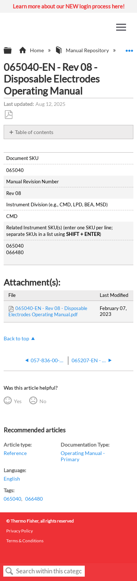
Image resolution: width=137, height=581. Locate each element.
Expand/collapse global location (129, 48)
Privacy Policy (19, 531)
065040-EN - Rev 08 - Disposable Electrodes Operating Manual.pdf (47, 311)
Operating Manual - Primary (83, 456)
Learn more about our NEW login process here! (69, 6)
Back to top (16, 338)
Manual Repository (82, 50)
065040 (12, 499)
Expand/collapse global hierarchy (12, 51)
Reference (15, 453)
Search (9, 571)
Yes (18, 401)
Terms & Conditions (24, 540)
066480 (34, 499)
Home (32, 50)
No (42, 401)
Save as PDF (8, 114)
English (12, 478)
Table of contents (34, 132)
